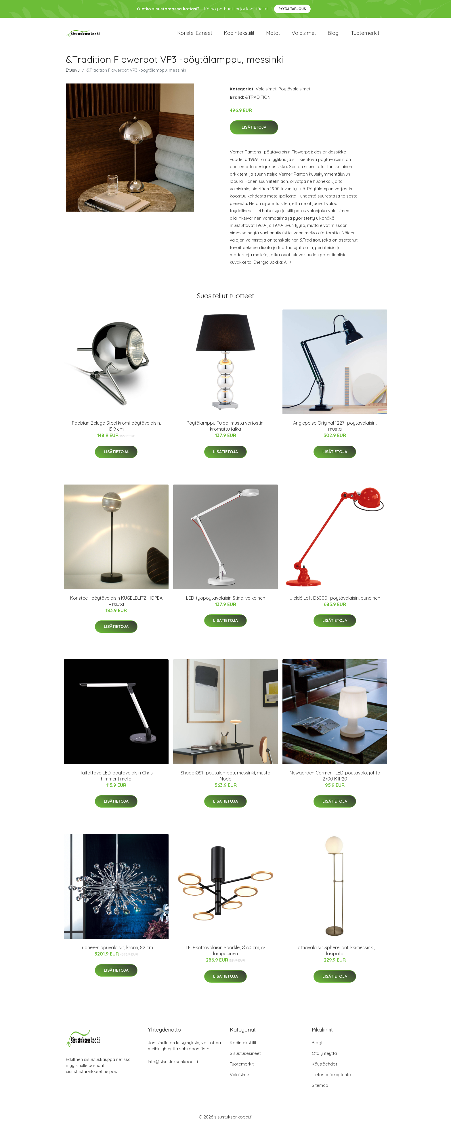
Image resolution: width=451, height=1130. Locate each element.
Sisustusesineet (245, 1056)
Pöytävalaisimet (294, 91)
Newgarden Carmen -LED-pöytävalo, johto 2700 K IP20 (335, 779)
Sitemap (320, 1088)
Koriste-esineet (194, 34)
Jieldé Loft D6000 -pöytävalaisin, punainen (335, 601)
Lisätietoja (254, 130)
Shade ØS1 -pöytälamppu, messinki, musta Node (225, 779)
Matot (273, 34)
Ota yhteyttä (324, 1056)
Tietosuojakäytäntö (331, 1077)
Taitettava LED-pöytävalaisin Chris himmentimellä (116, 779)
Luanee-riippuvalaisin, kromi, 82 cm (116, 951)
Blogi (333, 34)
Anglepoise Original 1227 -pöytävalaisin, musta (335, 429)
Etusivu (73, 73)
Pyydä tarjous (292, 9)
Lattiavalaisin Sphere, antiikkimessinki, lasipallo (334, 954)
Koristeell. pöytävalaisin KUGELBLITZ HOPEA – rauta (116, 604)
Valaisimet (304, 34)
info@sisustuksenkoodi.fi (173, 1065)
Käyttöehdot (324, 1067)
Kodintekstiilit (239, 34)
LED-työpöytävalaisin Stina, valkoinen (225, 601)
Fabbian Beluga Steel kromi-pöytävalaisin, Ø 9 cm (116, 429)
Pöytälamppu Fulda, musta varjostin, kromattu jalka (225, 429)
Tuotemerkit (365, 34)
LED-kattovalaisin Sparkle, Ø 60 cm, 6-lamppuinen (225, 954)
